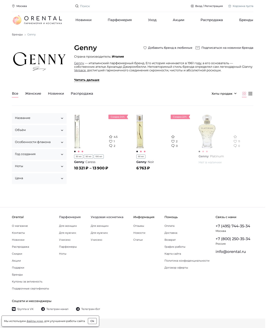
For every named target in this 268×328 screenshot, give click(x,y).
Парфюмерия (120, 20)
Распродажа (211, 20)
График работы (174, 246)
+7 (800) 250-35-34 (233, 239)
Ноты (62, 253)
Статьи (138, 239)
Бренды (246, 20)
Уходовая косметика (107, 217)
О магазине (20, 226)
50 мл (88, 159)
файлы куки (35, 321)
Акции (178, 20)
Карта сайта (172, 253)
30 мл (78, 159)
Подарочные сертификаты (30, 288)
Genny (79, 66)
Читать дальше (86, 82)
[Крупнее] (244, 96)
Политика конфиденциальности (187, 260)
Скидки (17, 253)
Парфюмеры (68, 246)
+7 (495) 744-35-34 (233, 226)
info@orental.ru (231, 251)
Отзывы (138, 226)
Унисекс (65, 239)
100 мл (98, 159)
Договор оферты (176, 267)
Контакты (18, 232)
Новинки (83, 20)
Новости (139, 232)
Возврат (170, 239)
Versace (80, 73)
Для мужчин (67, 232)
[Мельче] (250, 96)
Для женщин (68, 226)
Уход (152, 20)
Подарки (18, 267)
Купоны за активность (27, 281)
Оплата (169, 226)
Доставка (170, 232)
